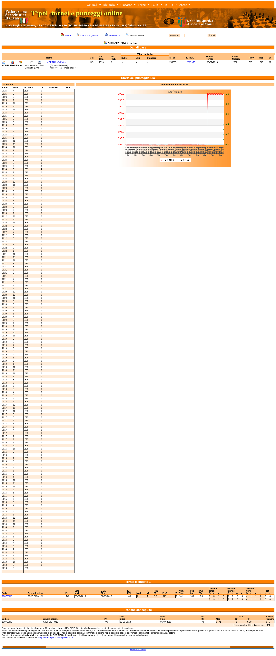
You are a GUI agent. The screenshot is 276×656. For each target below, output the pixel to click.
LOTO (155, 5)
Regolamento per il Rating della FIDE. (56, 637)
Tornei (142, 5)
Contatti (92, 4)
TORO (168, 5)
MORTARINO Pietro (56, 62)
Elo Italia (109, 4)
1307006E (7, 596)
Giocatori (126, 5)
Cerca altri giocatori (90, 35)
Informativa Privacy (138, 650)
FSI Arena (180, 5)
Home (68, 35)
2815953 (191, 62)
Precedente (114, 35)
